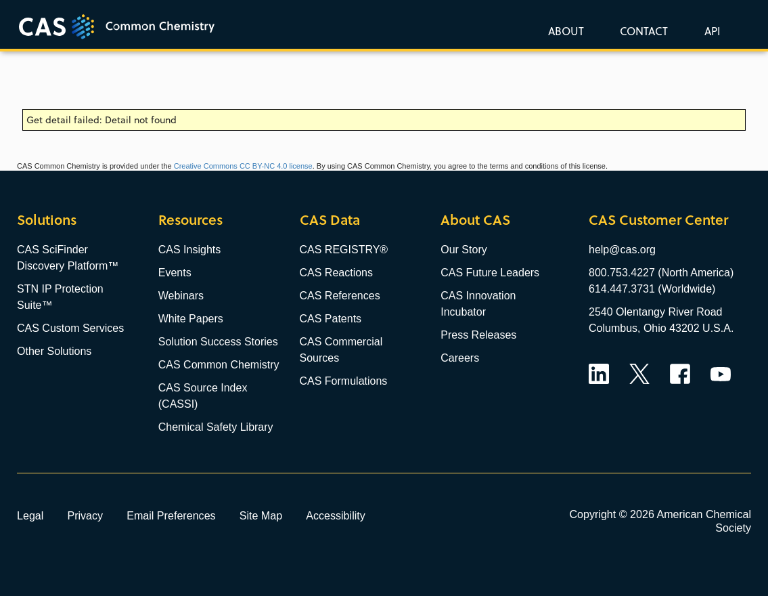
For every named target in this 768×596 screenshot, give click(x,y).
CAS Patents (331, 318)
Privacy (85, 515)
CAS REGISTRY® (344, 249)
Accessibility (335, 515)
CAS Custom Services (70, 328)
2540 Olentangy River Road (655, 312)
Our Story (464, 249)
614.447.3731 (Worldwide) (652, 289)
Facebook (680, 374)
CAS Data (330, 219)
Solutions (46, 219)
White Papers (190, 318)
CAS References (340, 295)
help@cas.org (622, 249)
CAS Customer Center (658, 219)
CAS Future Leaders (490, 272)
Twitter (639, 374)
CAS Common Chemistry (218, 364)
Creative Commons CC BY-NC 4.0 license (243, 166)
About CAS (475, 219)
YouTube (720, 374)
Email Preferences (171, 515)
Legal (30, 515)
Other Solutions (54, 351)
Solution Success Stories (218, 341)
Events (174, 272)
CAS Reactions (337, 272)
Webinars (181, 295)
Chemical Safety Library (215, 427)
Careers (460, 358)
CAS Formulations (344, 381)
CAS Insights (189, 249)
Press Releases (478, 335)
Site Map (261, 515)
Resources (190, 219)
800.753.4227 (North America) (661, 272)
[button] (710, 30)
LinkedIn (599, 374)
